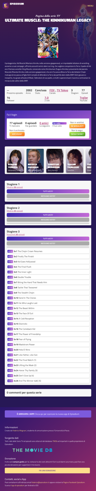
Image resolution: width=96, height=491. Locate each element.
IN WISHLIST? (77, 126)
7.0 (47, 97)
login (14, 115)
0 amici (44, 123)
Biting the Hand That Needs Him (30, 282)
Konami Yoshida (13, 166)
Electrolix (20, 323)
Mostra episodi (15, 187)
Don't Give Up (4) (24, 375)
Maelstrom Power (24, 344)
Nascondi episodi (16, 234)
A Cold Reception (24, 318)
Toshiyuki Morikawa (54, 166)
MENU (90, 5)
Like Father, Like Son (26, 354)
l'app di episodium (17, 485)
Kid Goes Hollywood (24, 261)
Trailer (84, 97)
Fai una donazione (47, 470)
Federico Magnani (19, 430)
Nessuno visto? (48, 196)
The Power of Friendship (27, 334)
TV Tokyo (62, 90)
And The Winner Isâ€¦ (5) (27, 380)
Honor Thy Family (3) (25, 370)
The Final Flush (22, 266)
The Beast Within (24, 308)
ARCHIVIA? (17, 134)
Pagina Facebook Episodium (74, 482)
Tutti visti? (48, 191)
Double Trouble (22, 277)
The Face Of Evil (23, 313)
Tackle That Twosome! (25, 287)
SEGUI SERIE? (77, 134)
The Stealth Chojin (24, 292)
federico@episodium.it (40, 482)
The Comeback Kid (24, 329)
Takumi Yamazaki (73, 166)
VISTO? (10, 251)
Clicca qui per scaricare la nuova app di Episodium (48, 414)
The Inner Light (22, 272)
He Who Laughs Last (25, 303)
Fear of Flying (22, 339)
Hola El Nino (22, 349)
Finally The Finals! (24, 256)
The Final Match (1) (25, 360)
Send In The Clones (25, 297)
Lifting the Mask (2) (25, 365)
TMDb (55, 441)
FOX (52, 90)
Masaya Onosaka (33, 166)
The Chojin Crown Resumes (28, 251)
